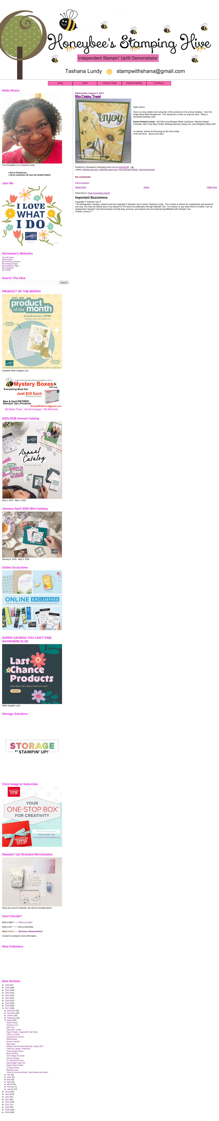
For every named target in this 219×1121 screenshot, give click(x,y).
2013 (7, 1099)
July (9, 1075)
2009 (7, 1110)
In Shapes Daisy (12, 1068)
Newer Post (80, 187)
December (11, 1011)
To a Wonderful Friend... (15, 1060)
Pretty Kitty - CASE (13, 1030)
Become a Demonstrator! (31, 931)
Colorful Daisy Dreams (15, 1051)
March (10, 1084)
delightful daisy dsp (108, 169)
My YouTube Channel (11, 261)
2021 (7, 998)
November (11, 1013)
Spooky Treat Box (13, 1041)
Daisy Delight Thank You (15, 1063)
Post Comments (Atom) (99, 193)
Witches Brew (11, 1039)
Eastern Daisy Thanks (14, 1065)
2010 (7, 1107)
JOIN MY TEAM (109, 83)
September (12, 1018)
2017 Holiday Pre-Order (15, 1056)
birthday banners (90, 169)
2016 (7, 1092)
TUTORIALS (158, 83)
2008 (7, 1112)
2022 (7, 995)
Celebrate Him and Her (15, 1037)
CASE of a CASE (13, 1034)
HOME (60, 83)
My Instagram (8, 268)
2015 (7, 1094)
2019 (7, 1003)
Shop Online (7, 259)
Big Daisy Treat (88, 96)
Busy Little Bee (12, 1053)
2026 (7, 985)
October (10, 1015)
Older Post (212, 187)
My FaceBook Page (10, 266)
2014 (7, 1097)
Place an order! (25, 922)
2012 (7, 1102)
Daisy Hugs (10, 1044)
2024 (7, 990)
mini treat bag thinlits (128, 169)
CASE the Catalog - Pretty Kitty (18, 1049)
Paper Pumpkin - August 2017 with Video (22, 1032)
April (9, 1082)
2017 (7, 1008)
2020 (7, 1000)
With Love (10, 1027)
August (10, 1020)
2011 (7, 1104)
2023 (7, 993)
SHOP (85, 83)
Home (146, 187)
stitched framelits (147, 169)
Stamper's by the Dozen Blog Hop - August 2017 (24, 1046)
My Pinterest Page (10, 264)
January (10, 1089)
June (9, 1077)
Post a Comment (82, 183)
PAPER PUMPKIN (134, 83)
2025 (7, 987)
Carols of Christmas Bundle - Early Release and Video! (27, 1072)
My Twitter (6, 270)
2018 (7, 1005)
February (11, 1087)
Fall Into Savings (12, 1058)
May (9, 1080)
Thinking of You (12, 1025)
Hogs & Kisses (12, 1023)
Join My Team (8, 257)
